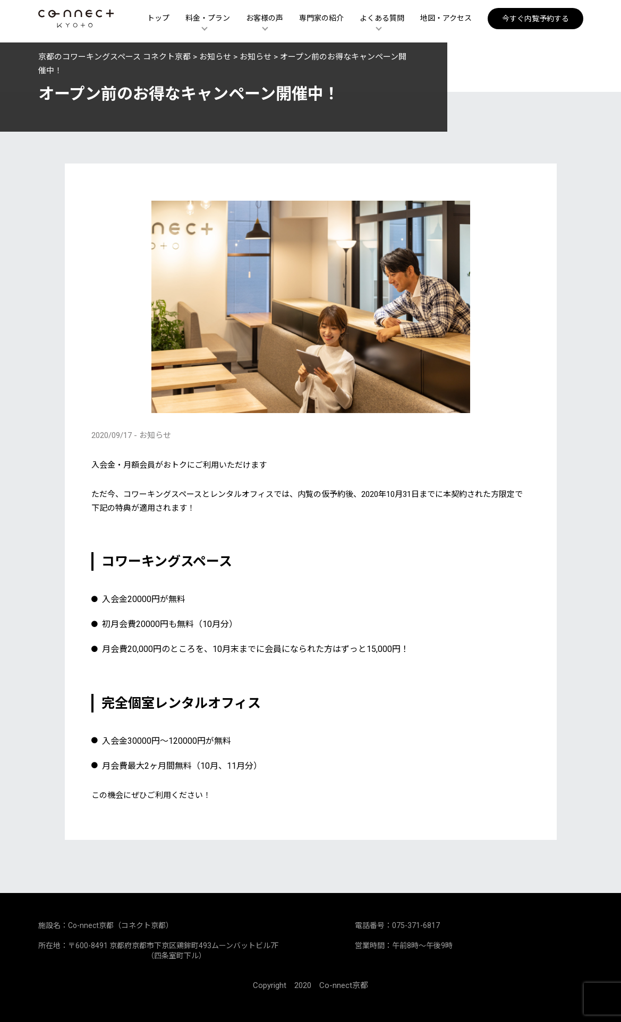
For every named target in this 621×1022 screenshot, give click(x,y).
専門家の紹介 (321, 19)
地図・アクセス (446, 19)
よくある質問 (382, 19)
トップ (158, 19)
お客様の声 (264, 19)
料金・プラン (207, 19)
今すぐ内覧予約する (535, 20)
